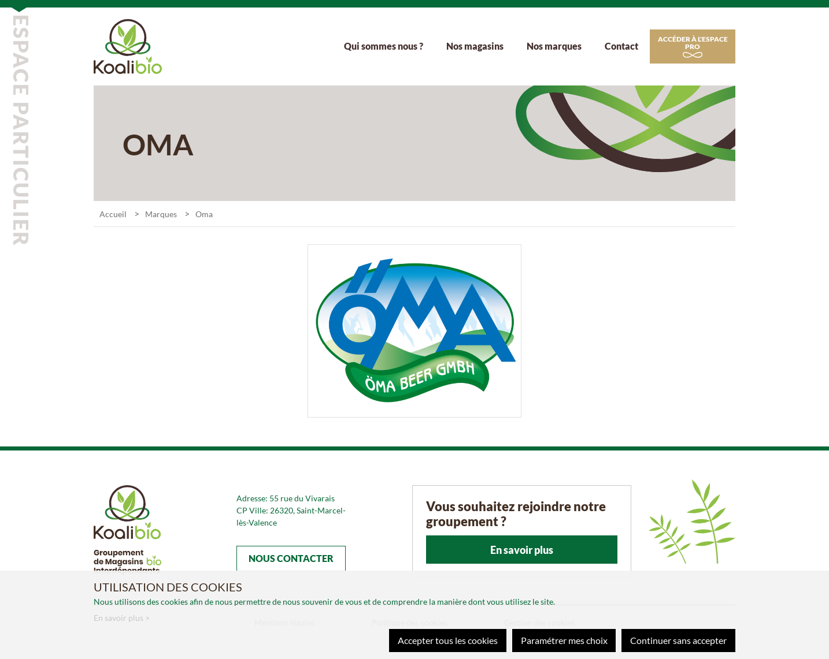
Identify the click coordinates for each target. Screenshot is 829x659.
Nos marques (554, 46)
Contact (621, 46)
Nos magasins (475, 46)
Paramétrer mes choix (563, 640)
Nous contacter (291, 559)
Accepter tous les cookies (447, 640)
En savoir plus (521, 551)
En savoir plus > (122, 618)
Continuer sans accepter (678, 640)
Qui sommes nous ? (383, 46)
